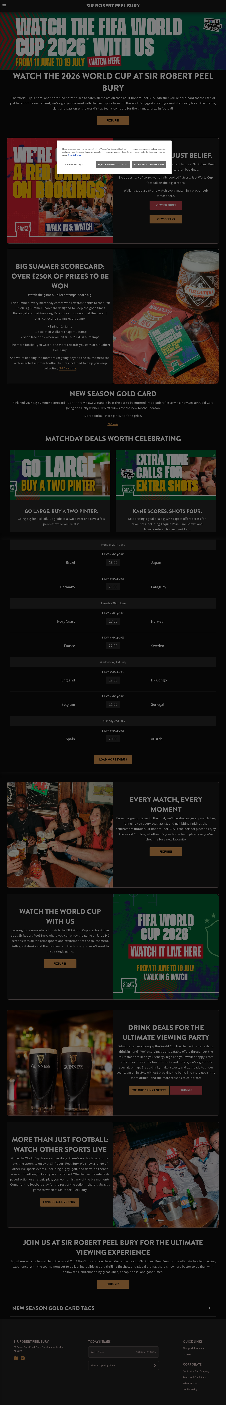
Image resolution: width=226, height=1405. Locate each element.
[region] (114, 157)
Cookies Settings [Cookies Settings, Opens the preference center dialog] (74, 164)
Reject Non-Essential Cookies (113, 164)
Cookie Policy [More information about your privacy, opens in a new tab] (74, 155)
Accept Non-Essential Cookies (149, 164)
